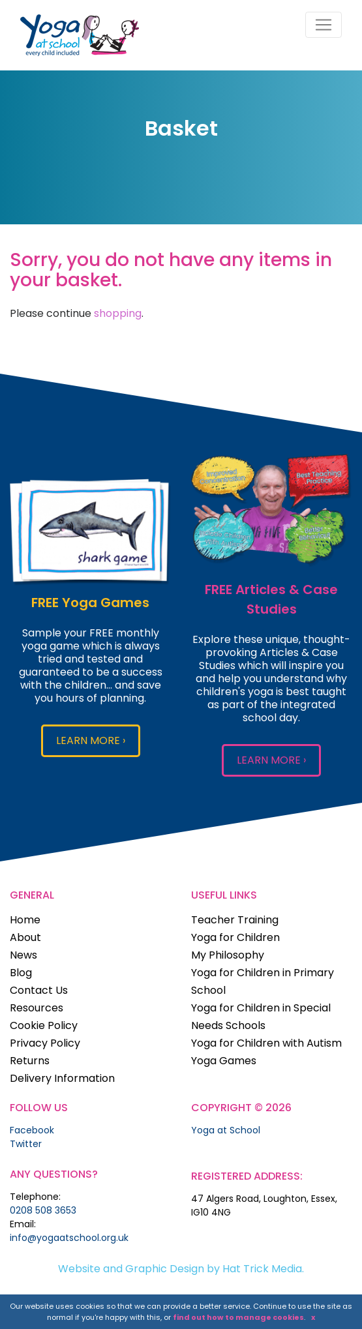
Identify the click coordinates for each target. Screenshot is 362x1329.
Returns (30, 1060)
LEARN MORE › (90, 740)
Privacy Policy (45, 1043)
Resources (36, 1007)
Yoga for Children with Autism (266, 1043)
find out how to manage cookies (238, 1317)
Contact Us (39, 990)
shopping (118, 313)
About (25, 937)
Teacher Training (235, 919)
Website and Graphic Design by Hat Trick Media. (181, 1268)
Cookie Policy (44, 1025)
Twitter (26, 1143)
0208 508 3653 (43, 1210)
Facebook (32, 1130)
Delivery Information (62, 1078)
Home (25, 919)
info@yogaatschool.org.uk (69, 1237)
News (23, 955)
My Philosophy (227, 955)
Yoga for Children (235, 937)
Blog (21, 972)
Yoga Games (223, 1060)
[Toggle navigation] (323, 25)
